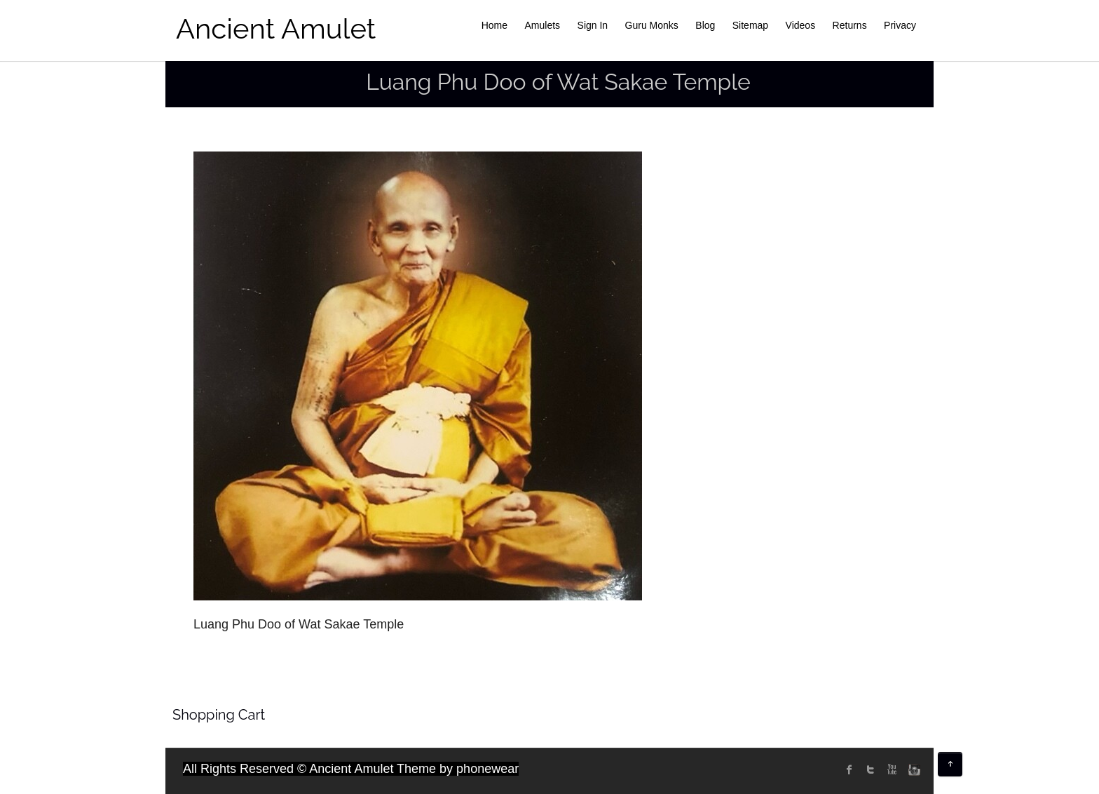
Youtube (891, 769)
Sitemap (750, 25)
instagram (912, 769)
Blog (705, 25)
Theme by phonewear (458, 769)
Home (494, 25)
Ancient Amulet (276, 28)
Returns (850, 25)
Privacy (900, 25)
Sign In (593, 25)
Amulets (543, 25)
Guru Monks (651, 25)
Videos (801, 25)
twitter (870, 769)
